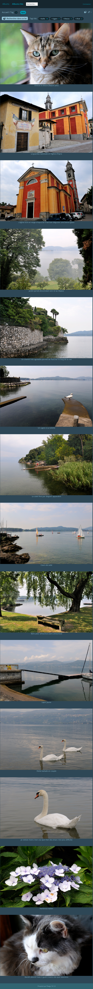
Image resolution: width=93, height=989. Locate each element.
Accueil (5, 12)
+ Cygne (55, 19)
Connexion (87, 4)
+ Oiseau (67, 19)
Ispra (23, 12)
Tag (12, 12)
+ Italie (44, 19)
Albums (5, 4)
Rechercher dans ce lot (17, 18)
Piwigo (49, 986)
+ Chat (78, 19)
